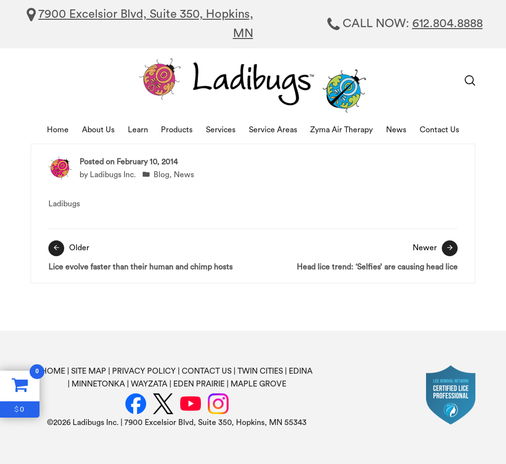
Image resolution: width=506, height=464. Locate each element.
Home (58, 130)
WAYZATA (149, 384)
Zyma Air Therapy (341, 130)
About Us (98, 130)
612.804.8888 (447, 24)
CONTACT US (207, 371)
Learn (138, 130)
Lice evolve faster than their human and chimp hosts (148, 255)
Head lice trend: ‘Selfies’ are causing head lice (358, 255)
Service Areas (273, 130)
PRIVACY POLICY (144, 371)
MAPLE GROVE (258, 384)
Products (177, 130)
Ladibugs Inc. (113, 175)
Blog (161, 175)
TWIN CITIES (260, 371)
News (396, 130)
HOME (53, 371)
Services (220, 130)
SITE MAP (88, 371)
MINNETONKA (98, 384)
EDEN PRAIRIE (199, 384)
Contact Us (439, 130)
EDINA (300, 371)
